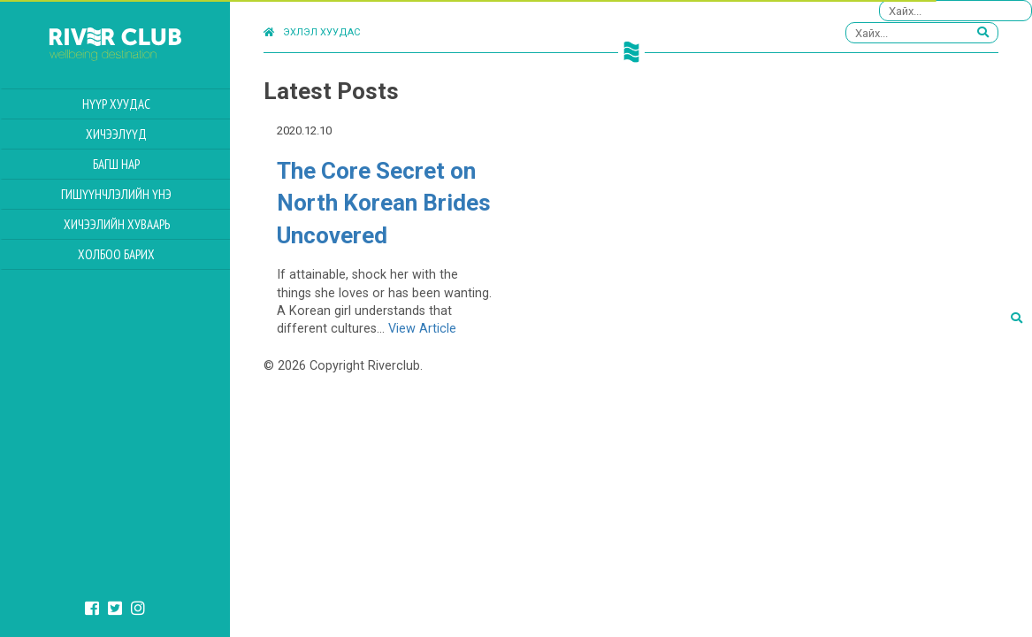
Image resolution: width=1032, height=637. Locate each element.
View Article (422, 328)
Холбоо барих (116, 254)
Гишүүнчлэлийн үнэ (116, 194)
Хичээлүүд (116, 134)
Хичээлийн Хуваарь (117, 224)
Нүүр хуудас (116, 104)
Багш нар (116, 164)
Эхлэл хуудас (312, 32)
